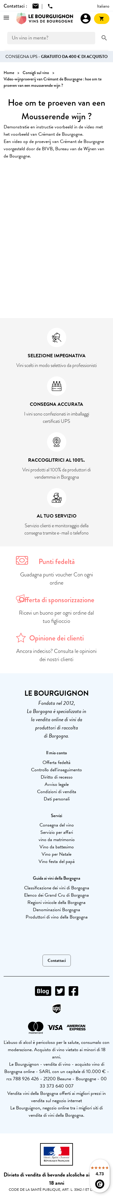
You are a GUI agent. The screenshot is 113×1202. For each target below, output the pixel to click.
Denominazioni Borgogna (56, 909)
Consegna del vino (56, 825)
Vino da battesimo (56, 847)
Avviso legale (57, 784)
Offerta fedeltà (56, 762)
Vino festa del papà (57, 861)
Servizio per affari (56, 832)
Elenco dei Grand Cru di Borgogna (56, 895)
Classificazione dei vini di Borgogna (56, 887)
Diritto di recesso (57, 777)
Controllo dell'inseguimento (56, 769)
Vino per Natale (56, 854)
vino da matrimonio (57, 839)
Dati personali (57, 799)
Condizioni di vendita (56, 791)
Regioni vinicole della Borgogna (56, 902)
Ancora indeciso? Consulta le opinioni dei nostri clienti (56, 655)
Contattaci (57, 960)
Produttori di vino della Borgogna (57, 917)
